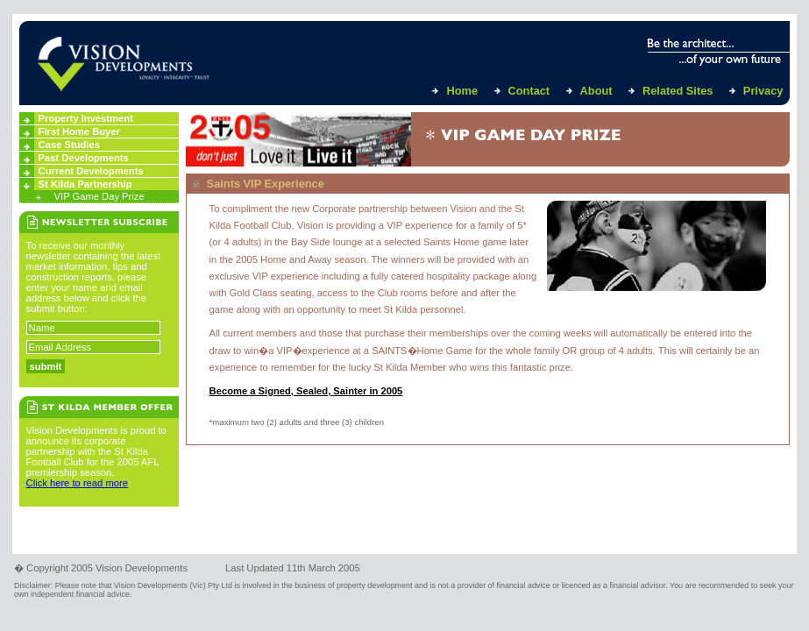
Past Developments (84, 157)
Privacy (763, 90)
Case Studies (69, 144)
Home (462, 90)
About (596, 90)
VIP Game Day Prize (99, 196)
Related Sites (677, 90)
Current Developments (91, 171)
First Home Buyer (79, 131)
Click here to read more (77, 483)
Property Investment (86, 118)
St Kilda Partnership (85, 184)
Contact (529, 90)
